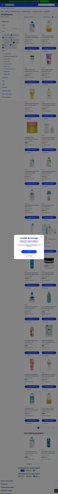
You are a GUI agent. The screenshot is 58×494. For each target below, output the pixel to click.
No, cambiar (29, 256)
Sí (29, 251)
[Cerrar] (41, 237)
